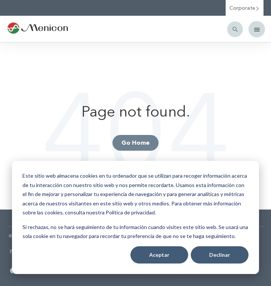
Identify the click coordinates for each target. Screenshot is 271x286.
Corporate (244, 8)
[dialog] (135, 217)
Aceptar (159, 255)
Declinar (219, 255)
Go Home (135, 142)
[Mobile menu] (257, 29)
